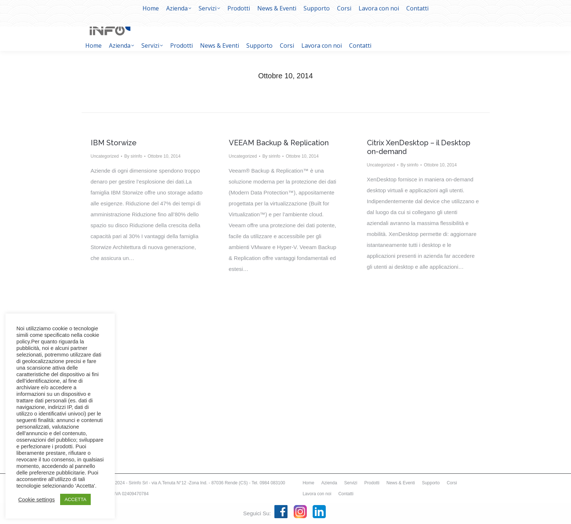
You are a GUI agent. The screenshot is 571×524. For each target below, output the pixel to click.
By (133, 156)
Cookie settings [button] (36, 500)
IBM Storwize (114, 142)
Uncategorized (105, 156)
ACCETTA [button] (75, 499)
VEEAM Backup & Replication (279, 142)
